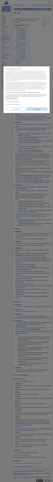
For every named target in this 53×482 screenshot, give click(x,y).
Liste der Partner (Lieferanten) (12, 98)
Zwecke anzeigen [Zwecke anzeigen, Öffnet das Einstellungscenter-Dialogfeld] (16, 108)
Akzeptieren (37, 109)
